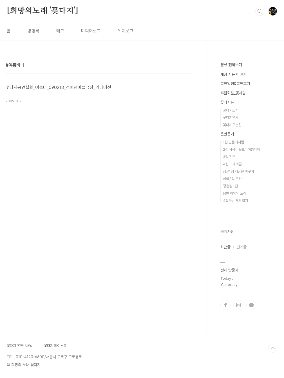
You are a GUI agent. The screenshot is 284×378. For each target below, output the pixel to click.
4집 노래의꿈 (232, 164)
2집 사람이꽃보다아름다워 (241, 149)
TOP (272, 348)
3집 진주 (229, 157)
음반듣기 (227, 134)
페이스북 (225, 305)
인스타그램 (238, 305)
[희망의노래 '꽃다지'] (42, 11)
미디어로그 (91, 31)
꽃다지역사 (230, 117)
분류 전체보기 (231, 65)
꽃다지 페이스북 (55, 346)
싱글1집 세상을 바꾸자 (238, 171)
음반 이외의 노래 (234, 193)
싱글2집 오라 (232, 179)
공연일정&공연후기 (235, 83)
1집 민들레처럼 (233, 142)
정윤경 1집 (230, 186)
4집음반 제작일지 (235, 201)
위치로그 (125, 31)
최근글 (225, 247)
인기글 (241, 247)
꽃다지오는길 (232, 125)
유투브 (251, 305)
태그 (60, 31)
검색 (260, 11)
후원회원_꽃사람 (233, 93)
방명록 (33, 31)
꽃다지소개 (230, 110)
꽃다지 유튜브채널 (19, 346)
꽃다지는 (227, 102)
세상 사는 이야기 (233, 74)
